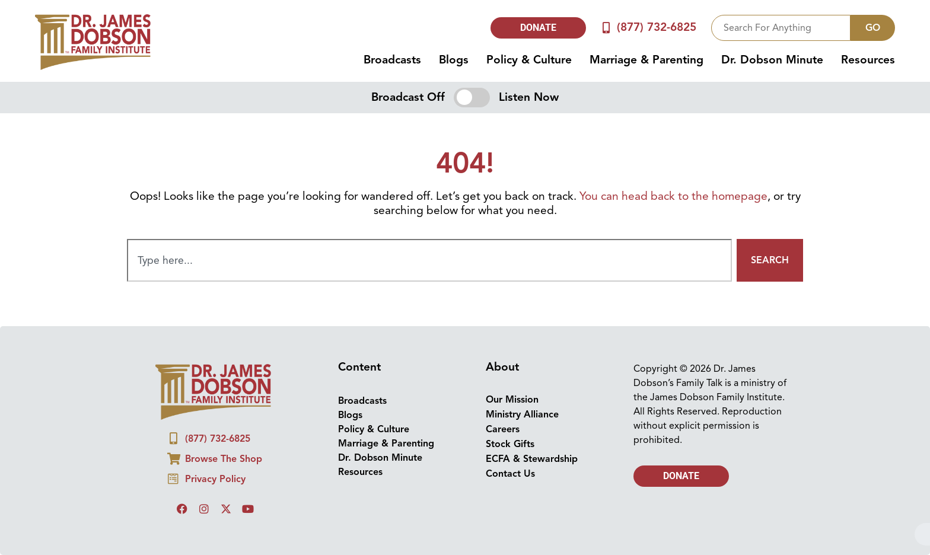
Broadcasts (392, 60)
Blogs (454, 60)
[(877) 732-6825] (606, 27)
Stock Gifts (510, 444)
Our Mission (512, 400)
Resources (868, 60)
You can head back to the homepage (673, 196)
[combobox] (781, 28)
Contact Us (510, 474)
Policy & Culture (529, 60)
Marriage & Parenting (646, 60)
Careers (503, 429)
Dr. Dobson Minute (772, 60)
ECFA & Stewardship (532, 459)
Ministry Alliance (522, 414)
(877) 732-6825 (656, 27)
